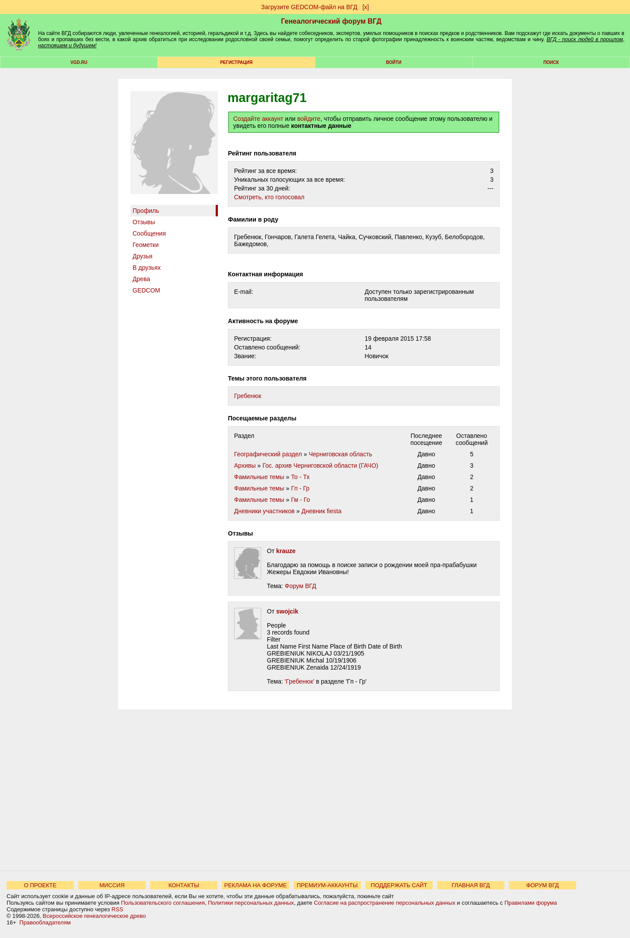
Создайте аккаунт (258, 118)
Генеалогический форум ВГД (331, 21)
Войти (393, 62)
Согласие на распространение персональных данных (384, 902)
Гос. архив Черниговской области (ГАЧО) (320, 465)
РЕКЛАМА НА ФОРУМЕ (255, 885)
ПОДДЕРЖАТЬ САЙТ (399, 885)
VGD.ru (79, 62)
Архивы (245, 465)
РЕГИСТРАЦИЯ (236, 62)
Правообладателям (44, 922)
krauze (285, 550)
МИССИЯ (112, 885)
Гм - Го (300, 499)
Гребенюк (247, 395)
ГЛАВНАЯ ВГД (471, 885)
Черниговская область (340, 454)
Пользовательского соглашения (163, 902)
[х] (365, 7)
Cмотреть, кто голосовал (269, 197)
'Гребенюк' (300, 681)
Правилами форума (530, 902)
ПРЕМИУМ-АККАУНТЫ (327, 885)
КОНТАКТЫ (183, 885)
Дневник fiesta (321, 511)
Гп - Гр (300, 488)
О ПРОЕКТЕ (40, 885)
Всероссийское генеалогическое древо (94, 916)
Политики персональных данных (251, 902)
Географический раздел (268, 454)
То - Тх (300, 476)
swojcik (287, 611)
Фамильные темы (259, 476)
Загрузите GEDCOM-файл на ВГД (309, 7)
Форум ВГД (300, 585)
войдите (308, 118)
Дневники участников (264, 511)
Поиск (551, 62)
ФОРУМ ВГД (542, 885)
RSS (117, 909)
